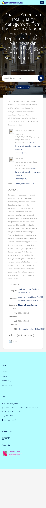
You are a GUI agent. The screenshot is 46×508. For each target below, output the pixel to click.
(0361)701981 (7, 415)
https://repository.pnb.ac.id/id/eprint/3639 (31, 329)
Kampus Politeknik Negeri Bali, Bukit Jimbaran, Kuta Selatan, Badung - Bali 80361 (20, 409)
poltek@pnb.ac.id (9, 420)
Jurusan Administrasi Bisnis (26, 297)
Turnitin (4, 376)
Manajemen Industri (24, 292)
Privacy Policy (6, 381)
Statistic (4, 372)
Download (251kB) (21, 179)
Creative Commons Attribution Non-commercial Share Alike (27, 146)
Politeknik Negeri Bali (10, 403)
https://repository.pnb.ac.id (25, 184)
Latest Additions (7, 385)
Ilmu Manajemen (34, 289)
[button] (10, 341)
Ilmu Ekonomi (22, 289)
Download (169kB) (21, 153)
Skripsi (42, 300)
